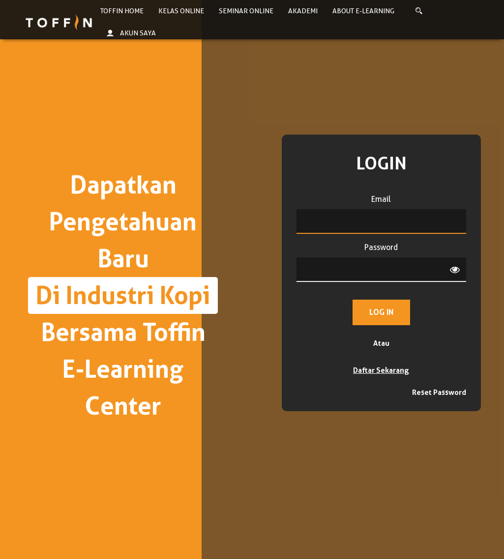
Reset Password (439, 392)
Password (381, 247)
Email (381, 199)
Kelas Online (181, 11)
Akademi (303, 11)
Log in (381, 312)
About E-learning (363, 11)
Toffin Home (122, 11)
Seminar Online (246, 11)
